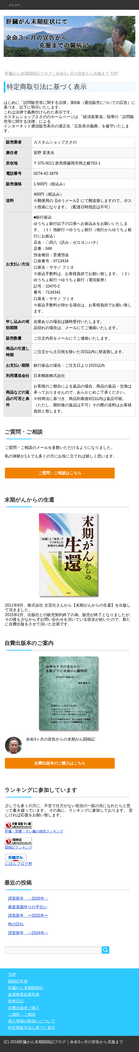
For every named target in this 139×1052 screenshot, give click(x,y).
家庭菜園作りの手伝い (27, 907)
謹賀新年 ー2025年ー (28, 915)
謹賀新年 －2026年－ (28, 898)
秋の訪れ (16, 924)
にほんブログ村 (18, 864)
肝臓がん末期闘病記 (25, 988)
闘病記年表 (18, 981)
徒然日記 (16, 1001)
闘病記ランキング (18, 847)
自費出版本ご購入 (23, 1008)
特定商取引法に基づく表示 (31, 1028)
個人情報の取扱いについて (31, 1021)
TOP (61, 73)
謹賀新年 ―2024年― (28, 933)
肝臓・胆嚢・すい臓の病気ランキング (34, 831)
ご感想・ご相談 (22, 1014)
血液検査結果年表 (23, 994)
